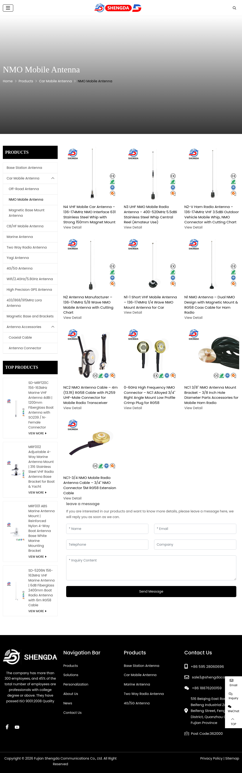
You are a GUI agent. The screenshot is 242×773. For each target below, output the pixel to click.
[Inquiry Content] (151, 567)
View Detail (72, 227)
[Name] (107, 529)
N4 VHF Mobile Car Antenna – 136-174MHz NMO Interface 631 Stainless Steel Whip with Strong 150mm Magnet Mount (89, 214)
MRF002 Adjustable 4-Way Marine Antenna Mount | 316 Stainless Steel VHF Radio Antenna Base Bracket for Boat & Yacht (41, 467)
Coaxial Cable (20, 337)
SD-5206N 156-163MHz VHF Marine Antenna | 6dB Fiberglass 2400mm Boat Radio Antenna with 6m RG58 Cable (41, 587)
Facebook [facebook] (7, 727)
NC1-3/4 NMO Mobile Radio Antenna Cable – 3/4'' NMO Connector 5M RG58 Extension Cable (89, 485)
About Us (70, 693)
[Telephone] (107, 545)
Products (70, 665)
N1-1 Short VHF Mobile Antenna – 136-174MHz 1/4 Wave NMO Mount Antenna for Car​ (150, 302)
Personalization (75, 684)
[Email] (195, 529)
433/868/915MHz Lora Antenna (24, 303)
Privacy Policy (211, 758)
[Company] (195, 545)
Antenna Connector (25, 348)
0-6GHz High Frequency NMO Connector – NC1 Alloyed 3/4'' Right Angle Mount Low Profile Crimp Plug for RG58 (149, 395)
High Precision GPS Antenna (29, 289)
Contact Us (72, 712)
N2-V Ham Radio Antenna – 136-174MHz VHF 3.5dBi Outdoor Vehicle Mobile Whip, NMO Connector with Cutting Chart (211, 214)
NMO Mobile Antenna (26, 199)
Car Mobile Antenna (23, 178)
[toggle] (8, 8)
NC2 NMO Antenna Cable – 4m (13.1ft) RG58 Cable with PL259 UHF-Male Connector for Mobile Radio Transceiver (90, 395)
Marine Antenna (20, 236)
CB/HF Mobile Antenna (25, 226)
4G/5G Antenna (19, 268)
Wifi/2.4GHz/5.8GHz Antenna (30, 279)
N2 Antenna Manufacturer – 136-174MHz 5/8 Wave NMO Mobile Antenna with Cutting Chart (88, 305)
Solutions (70, 675)
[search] (234, 8)
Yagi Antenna (18, 257)
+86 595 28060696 (207, 666)
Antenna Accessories (24, 326)
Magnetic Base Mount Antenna (26, 213)
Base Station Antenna (24, 167)
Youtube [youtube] (17, 727)
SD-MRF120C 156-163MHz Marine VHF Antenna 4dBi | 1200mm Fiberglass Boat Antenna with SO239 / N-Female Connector (41, 405)
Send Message (151, 591)
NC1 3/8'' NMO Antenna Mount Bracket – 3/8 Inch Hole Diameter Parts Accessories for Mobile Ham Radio (211, 395)
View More (36, 433)
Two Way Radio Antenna (27, 247)
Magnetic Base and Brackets (30, 316)
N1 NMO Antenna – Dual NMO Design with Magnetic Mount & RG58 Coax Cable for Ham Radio (211, 305)
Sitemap (232, 758)
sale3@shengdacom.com (215, 677)
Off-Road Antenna (24, 189)
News (67, 703)
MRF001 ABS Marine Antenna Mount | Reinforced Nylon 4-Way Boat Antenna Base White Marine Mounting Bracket (41, 528)
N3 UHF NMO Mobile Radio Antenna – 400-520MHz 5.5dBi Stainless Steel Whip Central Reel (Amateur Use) (150, 214)
